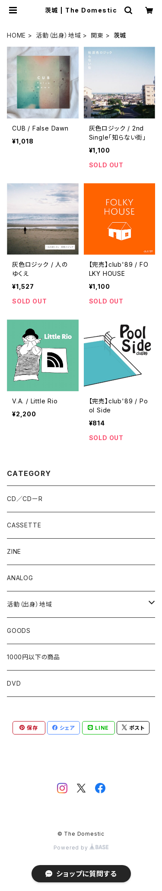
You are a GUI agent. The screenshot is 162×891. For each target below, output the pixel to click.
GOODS (19, 630)
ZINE (14, 551)
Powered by (81, 847)
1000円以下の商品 (33, 657)
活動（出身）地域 (58, 35)
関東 (97, 35)
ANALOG (20, 577)
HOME (16, 35)
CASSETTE (24, 525)
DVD (14, 683)
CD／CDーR (25, 498)
